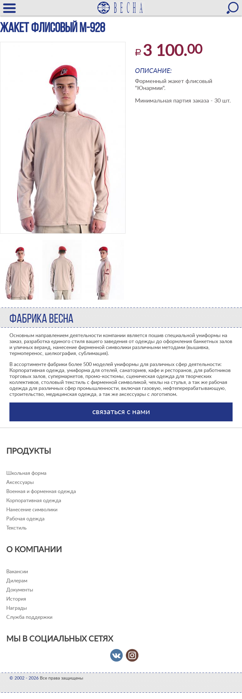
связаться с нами (121, 412)
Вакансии (17, 571)
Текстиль (16, 527)
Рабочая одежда (25, 518)
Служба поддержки (29, 617)
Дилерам (16, 580)
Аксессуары (20, 482)
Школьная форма (26, 473)
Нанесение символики (31, 509)
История (16, 599)
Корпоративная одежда (33, 500)
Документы (19, 589)
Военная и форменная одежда (41, 491)
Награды (16, 608)
